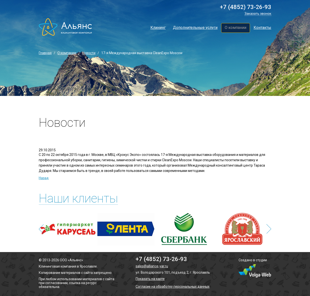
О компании (235, 27)
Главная (45, 53)
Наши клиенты (78, 198)
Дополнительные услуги (195, 27)
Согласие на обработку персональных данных (172, 286)
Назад (44, 178)
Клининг (158, 27)
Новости (88, 53)
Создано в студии (253, 260)
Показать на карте (150, 279)
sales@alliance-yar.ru (152, 266)
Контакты (262, 27)
